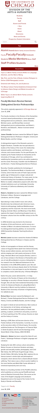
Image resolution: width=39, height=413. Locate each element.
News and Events (19, 36)
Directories (19, 34)
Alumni (4, 50)
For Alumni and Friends (8, 403)
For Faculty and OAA (7, 400)
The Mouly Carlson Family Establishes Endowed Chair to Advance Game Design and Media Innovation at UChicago (19, 89)
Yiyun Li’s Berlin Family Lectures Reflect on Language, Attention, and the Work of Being (19, 73)
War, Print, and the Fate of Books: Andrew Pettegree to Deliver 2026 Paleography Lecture (19, 79)
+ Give (19, 26)
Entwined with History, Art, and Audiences (15, 84)
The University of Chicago (28, 398)
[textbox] (19, 42)
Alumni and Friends (19, 23)
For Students (5, 398)
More (36, 66)
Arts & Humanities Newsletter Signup (11, 408)
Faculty (19, 18)
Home (20, 29)
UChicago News (29, 109)
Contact (4, 405)
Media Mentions (18, 59)
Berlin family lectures (22, 50)
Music (30, 59)
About (19, 31)
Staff (19, 21)
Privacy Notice (25, 406)
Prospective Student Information (19, 39)
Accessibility (25, 408)
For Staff (4, 402)
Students (20, 16)
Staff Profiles (8, 63)
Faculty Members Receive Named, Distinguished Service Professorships (17, 102)
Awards (12, 50)
